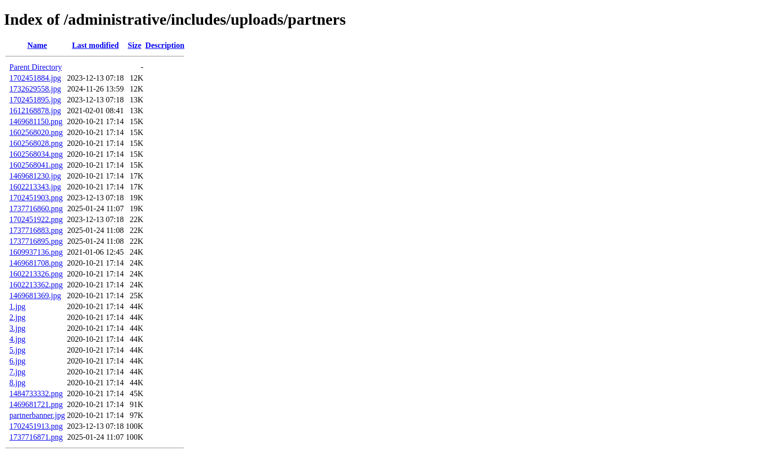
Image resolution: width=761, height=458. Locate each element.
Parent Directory (35, 67)
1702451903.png (36, 197)
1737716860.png (36, 208)
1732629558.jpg (35, 89)
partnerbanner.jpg (37, 415)
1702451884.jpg (35, 78)
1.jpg (17, 306)
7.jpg (17, 371)
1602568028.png (36, 143)
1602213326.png (36, 274)
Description (164, 45)
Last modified (95, 45)
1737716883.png (36, 230)
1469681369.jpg (35, 295)
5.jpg (17, 350)
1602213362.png (36, 284)
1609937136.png (36, 252)
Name (37, 45)
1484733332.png (36, 393)
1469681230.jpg (35, 176)
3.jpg (17, 328)
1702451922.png (36, 219)
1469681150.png (35, 121)
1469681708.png (36, 263)
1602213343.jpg (35, 187)
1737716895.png (36, 241)
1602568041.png (36, 165)
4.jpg (17, 339)
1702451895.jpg (35, 99)
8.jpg (17, 382)
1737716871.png (36, 437)
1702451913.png (36, 426)
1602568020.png (36, 132)
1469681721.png (36, 404)
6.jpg (17, 361)
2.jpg (17, 317)
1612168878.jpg (35, 110)
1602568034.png (36, 154)
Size (135, 45)
